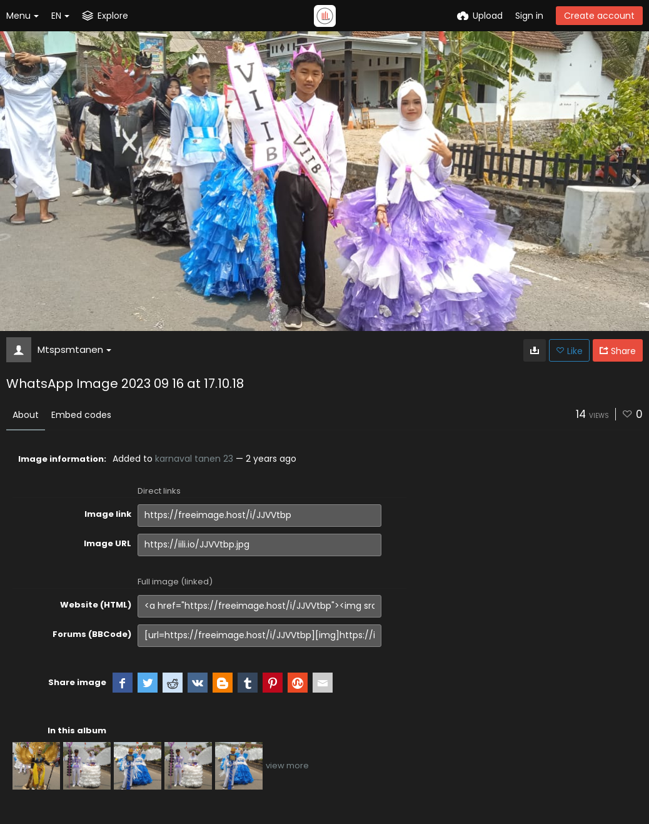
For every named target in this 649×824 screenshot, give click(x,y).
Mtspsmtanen (74, 349)
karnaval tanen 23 (194, 458)
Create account (599, 15)
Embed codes (81, 415)
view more (287, 765)
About (26, 415)
